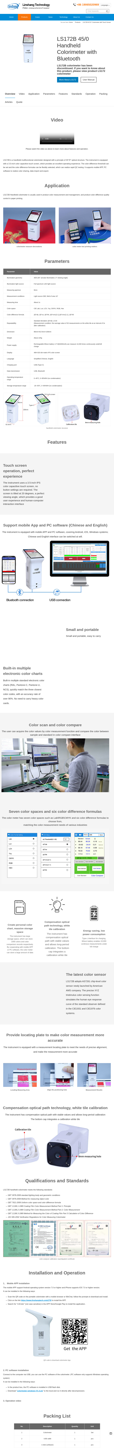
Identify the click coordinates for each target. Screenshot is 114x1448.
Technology (63, 17)
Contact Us (89, 17)
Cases (37, 17)
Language (105, 5)
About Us (76, 17)
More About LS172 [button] (67, 80)
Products (24, 17)
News (50, 17)
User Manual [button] (88, 80)
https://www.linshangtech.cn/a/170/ (36, 1300)
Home (11, 17)
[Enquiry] (111, 1433)
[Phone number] (86, 5)
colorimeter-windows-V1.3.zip (30, 1391)
